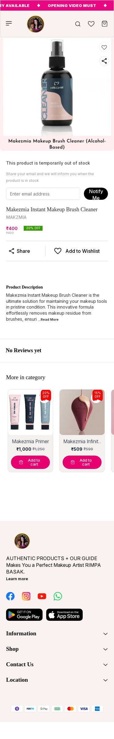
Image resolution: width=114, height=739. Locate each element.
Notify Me (96, 194)
